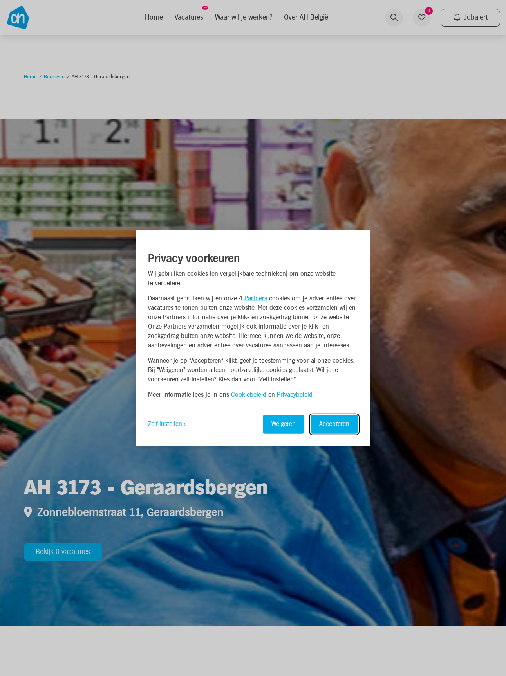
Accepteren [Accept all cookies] (334, 424)
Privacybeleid (295, 394)
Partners (255, 298)
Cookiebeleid (248, 394)
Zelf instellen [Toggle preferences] (165, 424)
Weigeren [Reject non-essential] (283, 424)
